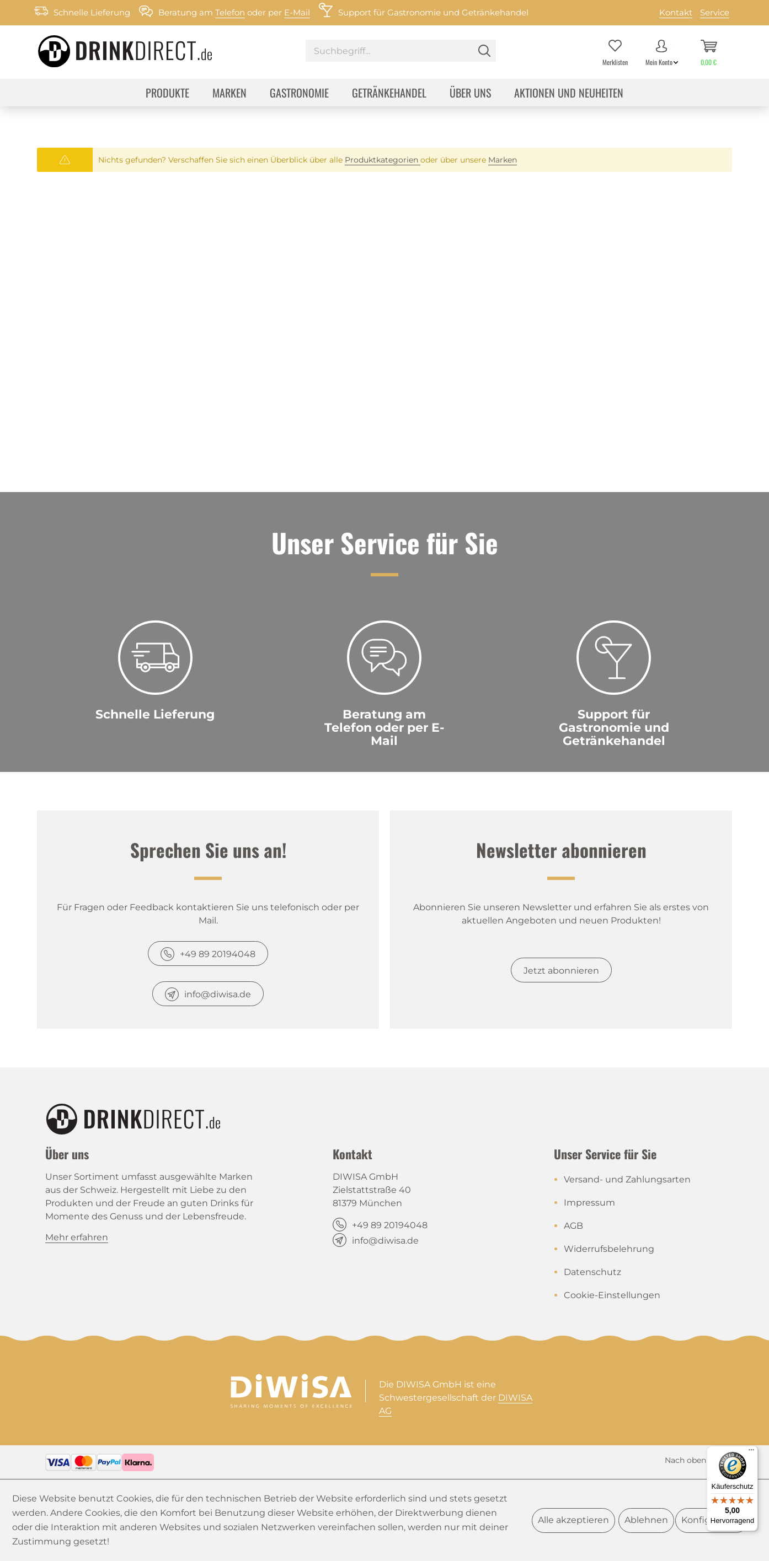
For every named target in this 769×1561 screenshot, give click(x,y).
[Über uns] (470, 94)
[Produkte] (167, 94)
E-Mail (297, 12)
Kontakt (675, 12)
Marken (502, 160)
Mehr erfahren (76, 1237)
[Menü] (751, 1452)
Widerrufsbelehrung (609, 1249)
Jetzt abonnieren (561, 970)
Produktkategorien (382, 160)
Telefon (230, 12)
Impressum (589, 1202)
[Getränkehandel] (389, 94)
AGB (573, 1225)
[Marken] (229, 94)
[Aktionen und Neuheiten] (569, 94)
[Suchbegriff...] (401, 51)
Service (714, 12)
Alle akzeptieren (573, 1520)
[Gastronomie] (299, 94)
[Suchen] (484, 51)
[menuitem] (401, 52)
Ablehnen (646, 1520)
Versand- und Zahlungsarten (627, 1179)
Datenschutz (592, 1272)
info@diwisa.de (217, 994)
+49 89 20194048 (217, 954)
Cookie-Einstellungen (612, 1295)
